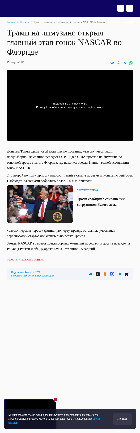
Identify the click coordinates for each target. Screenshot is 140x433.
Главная (11, 22)
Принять (122, 418)
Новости (24, 22)
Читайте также (88, 190)
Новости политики (32, 260)
